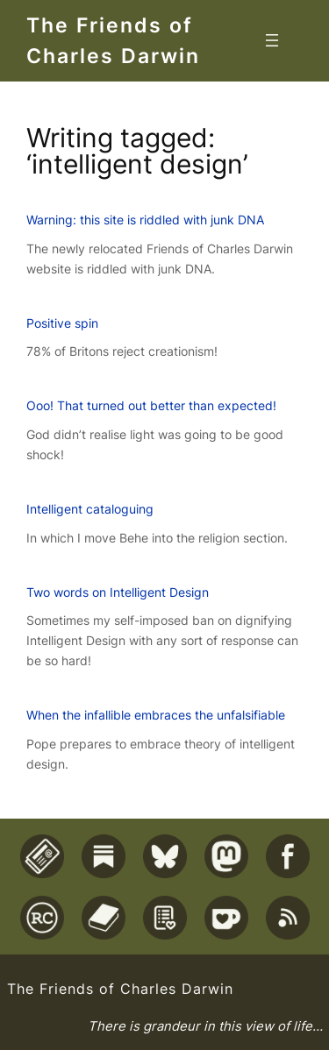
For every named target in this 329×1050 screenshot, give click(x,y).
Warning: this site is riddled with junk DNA (145, 219)
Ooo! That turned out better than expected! (151, 405)
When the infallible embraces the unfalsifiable (155, 714)
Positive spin (62, 323)
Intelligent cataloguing (90, 508)
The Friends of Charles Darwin (120, 988)
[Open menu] (272, 40)
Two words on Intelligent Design (117, 592)
